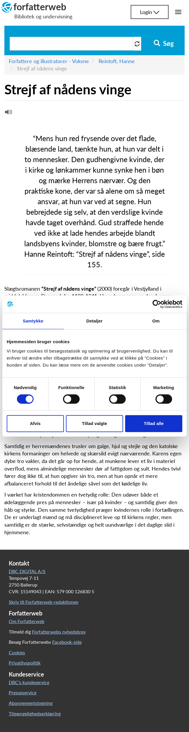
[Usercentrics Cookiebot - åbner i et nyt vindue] (156, 304)
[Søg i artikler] (71, 44)
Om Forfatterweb (26, 621)
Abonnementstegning (30, 703)
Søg (164, 43)
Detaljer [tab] (94, 320)
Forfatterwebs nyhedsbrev (59, 631)
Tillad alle (154, 423)
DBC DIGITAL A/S (27, 571)
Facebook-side (67, 642)
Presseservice (22, 692)
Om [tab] (156, 320)
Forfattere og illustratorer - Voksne (49, 61)
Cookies (17, 652)
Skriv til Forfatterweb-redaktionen (43, 602)
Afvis (35, 423)
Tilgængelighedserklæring (35, 713)
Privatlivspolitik (25, 662)
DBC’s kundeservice (29, 682)
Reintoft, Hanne (117, 61)
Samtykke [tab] (33, 320)
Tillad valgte (94, 423)
